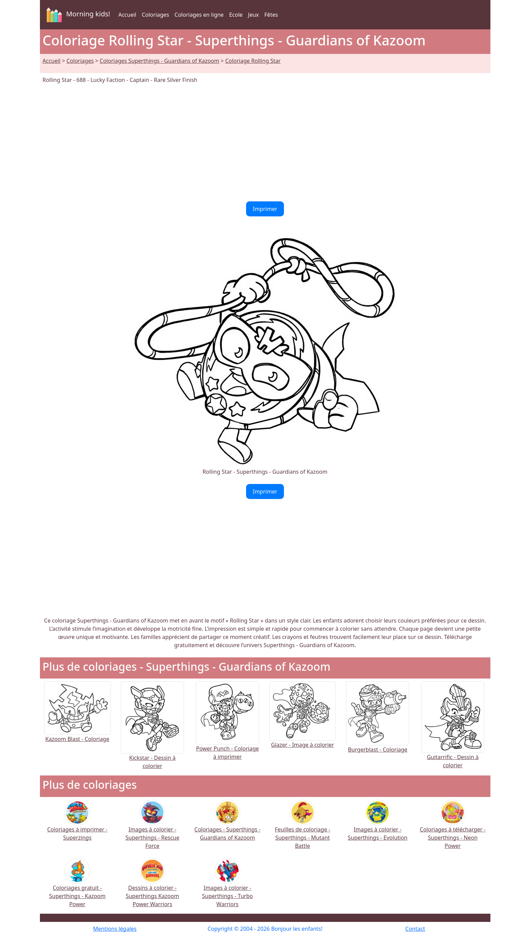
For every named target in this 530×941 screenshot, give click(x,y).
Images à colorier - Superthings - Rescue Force (152, 829)
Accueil (127, 14)
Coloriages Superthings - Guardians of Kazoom (159, 61)
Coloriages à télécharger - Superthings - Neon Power (453, 829)
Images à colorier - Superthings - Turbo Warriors (227, 887)
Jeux (253, 14)
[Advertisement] (265, 142)
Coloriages (155, 14)
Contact (415, 928)
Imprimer (265, 209)
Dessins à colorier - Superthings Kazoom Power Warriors (152, 887)
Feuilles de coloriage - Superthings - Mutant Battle (302, 829)
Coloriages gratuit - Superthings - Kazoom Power (77, 887)
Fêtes (271, 14)
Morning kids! (77, 14)
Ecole (235, 14)
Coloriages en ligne (199, 14)
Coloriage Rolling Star (253, 61)
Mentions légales (115, 928)
